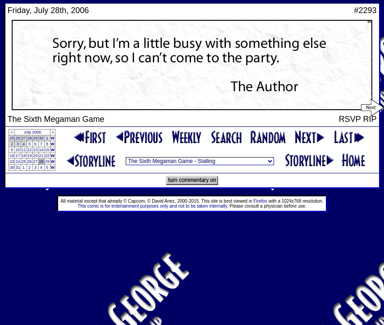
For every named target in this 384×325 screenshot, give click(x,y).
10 (17, 150)
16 (11, 155)
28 (29, 138)
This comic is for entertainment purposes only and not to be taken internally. (153, 206)
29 (35, 138)
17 (17, 155)
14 (41, 150)
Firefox (261, 201)
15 (47, 150)
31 (17, 167)
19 (29, 155)
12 (29, 150)
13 (35, 150)
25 (11, 138)
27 (24, 138)
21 (41, 155)
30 (41, 138)
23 (11, 161)
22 (47, 155)
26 (17, 138)
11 (24, 150)
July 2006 (32, 132)
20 (35, 155)
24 (17, 161)
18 (24, 155)
